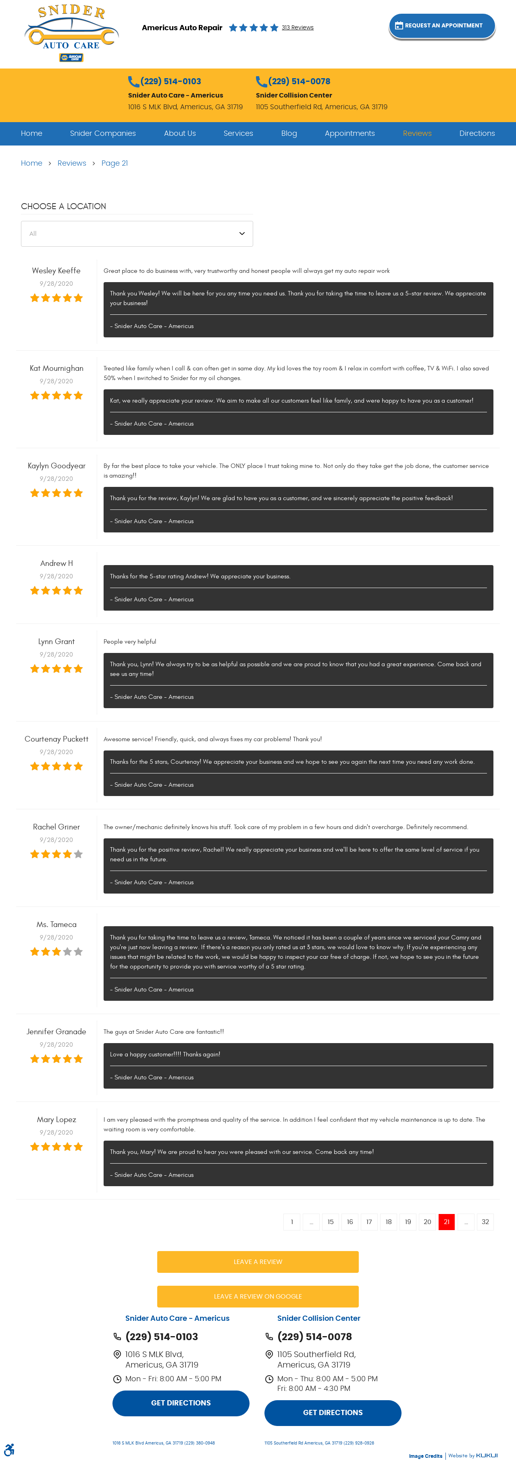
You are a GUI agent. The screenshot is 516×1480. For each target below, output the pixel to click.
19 (408, 1222)
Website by (472, 1456)
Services (238, 133)
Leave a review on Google (258, 1296)
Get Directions (181, 1403)
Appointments (350, 133)
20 (427, 1222)
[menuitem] (31, 134)
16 (350, 1222)
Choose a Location (63, 206)
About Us (180, 133)
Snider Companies (103, 133)
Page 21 (115, 163)
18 (389, 1222)
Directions (477, 133)
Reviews (417, 133)
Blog (289, 133)
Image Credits (426, 1456)
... (311, 1222)
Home (31, 133)
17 (369, 1222)
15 (331, 1222)
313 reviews (298, 28)
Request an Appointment (451, 27)
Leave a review (258, 1262)
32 (485, 1222)
